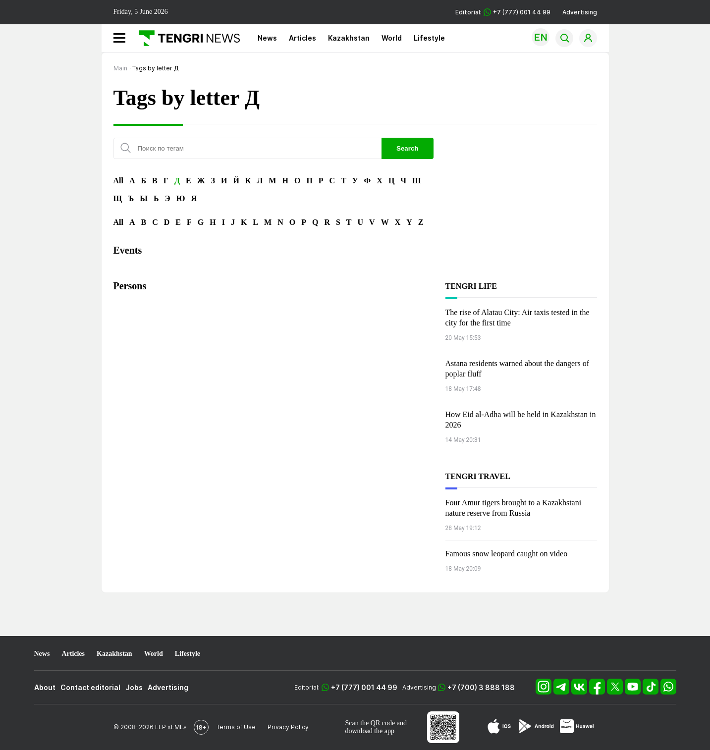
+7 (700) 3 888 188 (481, 687)
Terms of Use (236, 727)
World (392, 38)
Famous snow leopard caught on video (506, 553)
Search (407, 148)
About (44, 687)
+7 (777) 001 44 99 (364, 687)
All (118, 180)
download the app (370, 731)
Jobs (134, 687)
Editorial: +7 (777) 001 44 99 (502, 12)
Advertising (579, 12)
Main (120, 68)
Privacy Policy (288, 727)
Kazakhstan (349, 38)
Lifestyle (429, 38)
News (267, 38)
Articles (302, 38)
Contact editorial (90, 687)
